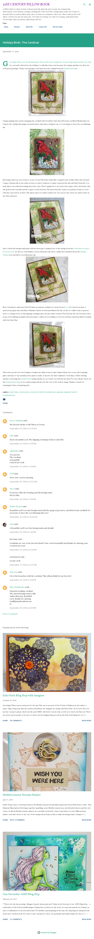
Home (5, 27)
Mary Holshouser (17, 587)
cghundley (14, 451)
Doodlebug (24, 392)
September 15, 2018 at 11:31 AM (23, 428)
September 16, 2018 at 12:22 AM (23, 481)
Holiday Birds (69, 68)
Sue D (12, 489)
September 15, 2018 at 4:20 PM (23, 443)
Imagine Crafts (70, 392)
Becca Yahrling (16, 420)
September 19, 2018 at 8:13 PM (23, 608)
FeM (12, 473)
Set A (66, 307)
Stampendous (9, 395)
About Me (27, 27)
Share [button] (5, 403)
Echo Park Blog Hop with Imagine (23, 696)
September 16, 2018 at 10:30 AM (23, 517)
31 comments (16, 919)
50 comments (16, 720)
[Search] (84, 4)
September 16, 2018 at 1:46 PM (23, 532)
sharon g (14, 572)
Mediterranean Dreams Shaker (22, 795)
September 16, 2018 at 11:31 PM (23, 550)
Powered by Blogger (47, 932)
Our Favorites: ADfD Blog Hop (21, 894)
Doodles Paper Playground (43, 392)
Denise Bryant (16, 506)
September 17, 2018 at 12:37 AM (23, 565)
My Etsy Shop (56, 27)
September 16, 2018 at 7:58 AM (23, 499)
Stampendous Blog (13, 382)
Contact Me (41, 27)
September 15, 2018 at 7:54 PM (23, 466)
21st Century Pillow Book (26, 4)
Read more (86, 720)
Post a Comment (10, 614)
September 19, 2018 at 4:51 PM (23, 580)
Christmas (13, 392)
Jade (12, 435)
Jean (12, 524)
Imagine (59, 392)
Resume (15, 27)
